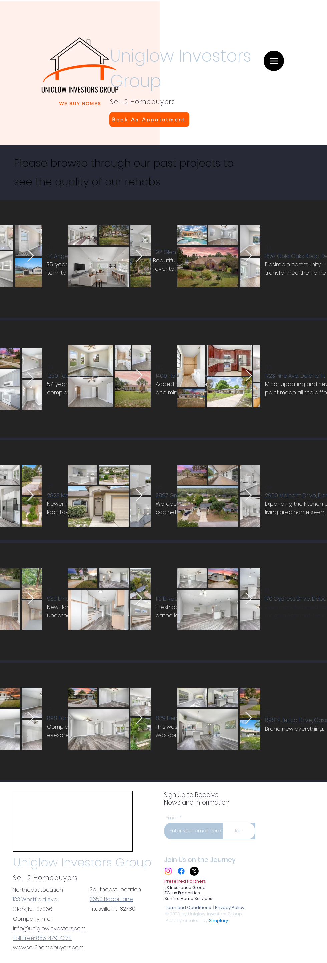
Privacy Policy (229, 907)
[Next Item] (30, 256)
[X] (194, 871)
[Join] (238, 831)
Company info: (32, 919)
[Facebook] (181, 871)
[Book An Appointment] (149, 119)
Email (172, 817)
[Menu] (274, 61)
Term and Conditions (188, 907)
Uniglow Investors (180, 56)
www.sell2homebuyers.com (48, 947)
